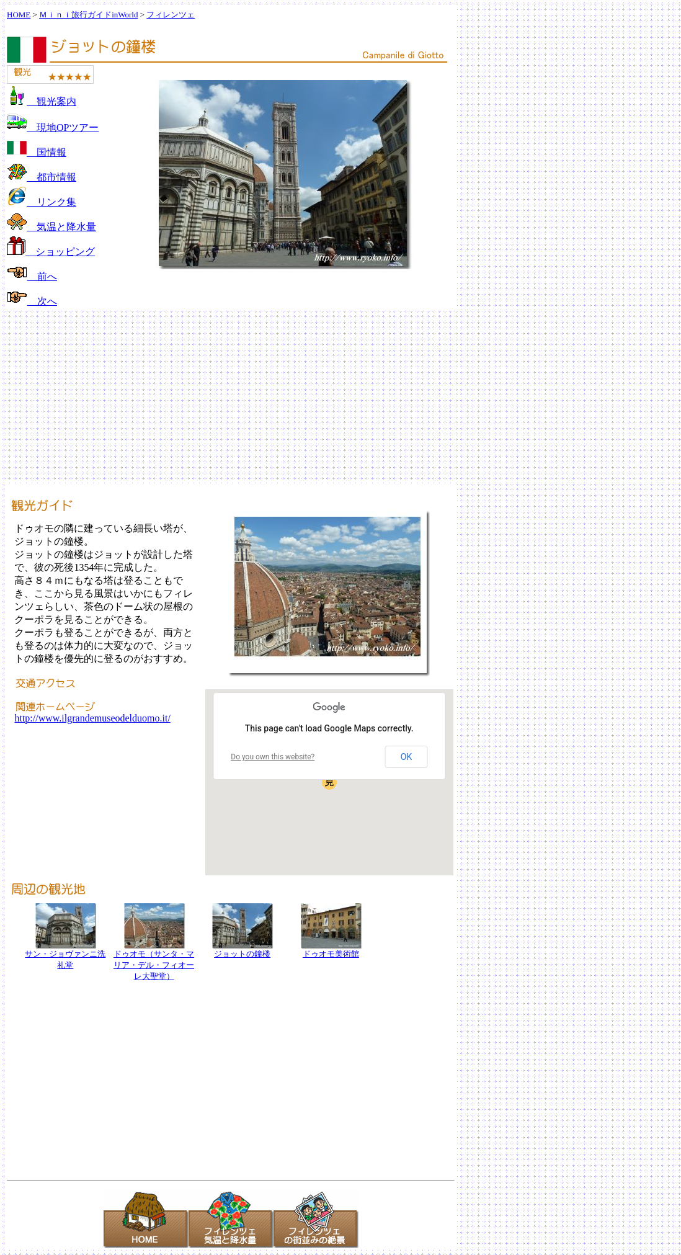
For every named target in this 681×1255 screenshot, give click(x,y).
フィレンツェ (170, 14)
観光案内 (41, 101)
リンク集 (41, 202)
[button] (329, 782)
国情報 (36, 152)
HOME (18, 14)
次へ (32, 301)
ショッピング (51, 251)
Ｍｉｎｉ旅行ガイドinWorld (88, 14)
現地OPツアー (53, 127)
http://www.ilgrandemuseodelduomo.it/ (92, 718)
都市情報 (41, 177)
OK (406, 757)
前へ (32, 276)
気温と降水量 (51, 226)
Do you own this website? (272, 757)
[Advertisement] (340, 397)
